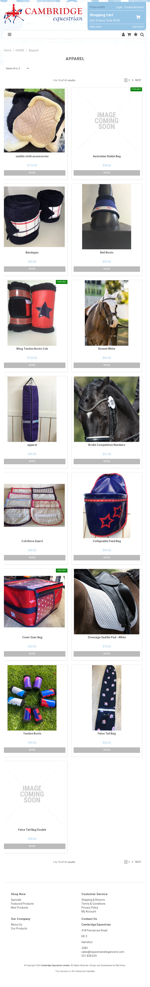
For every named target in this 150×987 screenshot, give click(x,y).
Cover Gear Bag (32, 637)
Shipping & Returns (93, 899)
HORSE (20, 50)
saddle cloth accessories (32, 156)
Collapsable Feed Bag (107, 541)
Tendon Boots (32, 733)
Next (138, 80)
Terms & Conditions (93, 903)
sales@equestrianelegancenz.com (102, 951)
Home (7, 50)
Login (119, 7)
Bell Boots (106, 252)
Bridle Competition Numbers (106, 444)
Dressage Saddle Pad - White (107, 637)
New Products (19, 907)
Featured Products (22, 903)
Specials (16, 899)
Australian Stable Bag (107, 156)
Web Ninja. (121, 965)
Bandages (32, 252)
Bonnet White (106, 348)
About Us (16, 924)
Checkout (138, 27)
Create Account (134, 7)
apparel (32, 444)
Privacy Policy (89, 907)
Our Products (19, 928)
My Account (88, 911)
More (107, 172)
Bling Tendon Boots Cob (32, 348)
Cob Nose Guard (32, 541)
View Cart (95, 27)
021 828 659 (89, 955)
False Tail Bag (107, 733)
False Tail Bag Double (32, 829)
